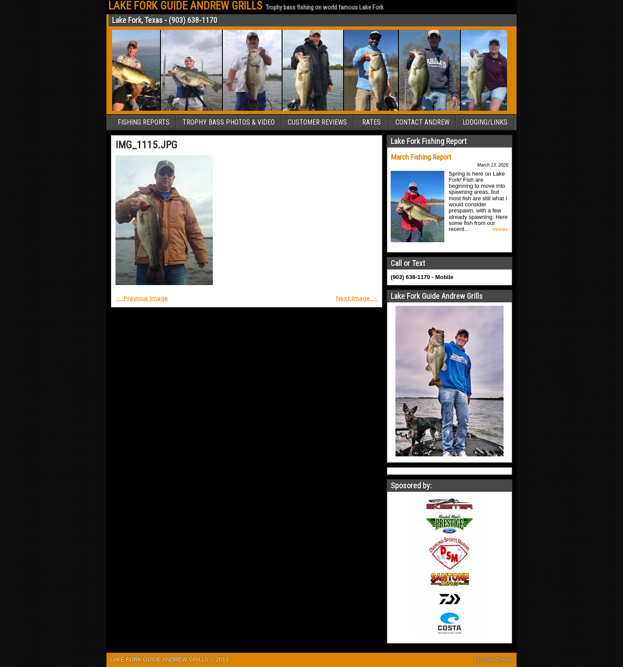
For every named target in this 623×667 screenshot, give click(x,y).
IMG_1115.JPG (146, 145)
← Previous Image (142, 298)
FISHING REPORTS (144, 122)
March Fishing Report (421, 157)
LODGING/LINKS (484, 122)
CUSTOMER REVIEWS (317, 122)
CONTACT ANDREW (422, 122)
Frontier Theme (493, 660)
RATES (371, 122)
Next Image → (357, 298)
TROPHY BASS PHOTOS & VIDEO (229, 122)
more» (500, 229)
